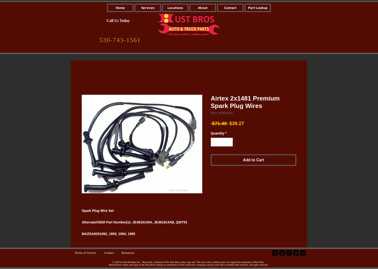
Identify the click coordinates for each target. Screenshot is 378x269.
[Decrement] (214, 142)
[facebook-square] (275, 253)
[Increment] (229, 142)
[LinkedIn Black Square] (303, 253)
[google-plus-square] (289, 253)
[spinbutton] (221, 142)
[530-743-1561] (120, 40)
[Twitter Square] (296, 253)
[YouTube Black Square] (282, 253)
